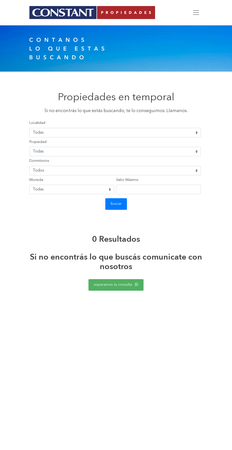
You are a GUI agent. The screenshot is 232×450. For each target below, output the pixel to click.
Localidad (37, 123)
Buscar (116, 204)
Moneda (36, 180)
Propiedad (38, 142)
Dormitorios (39, 161)
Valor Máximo (127, 180)
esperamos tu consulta (116, 285)
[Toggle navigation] (196, 12)
